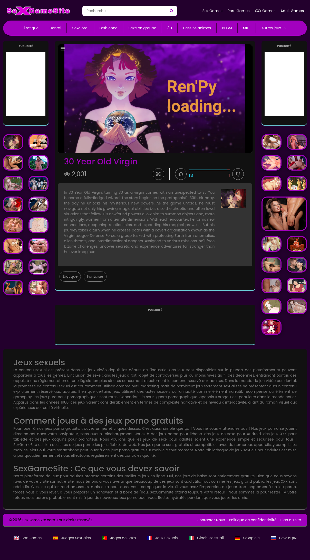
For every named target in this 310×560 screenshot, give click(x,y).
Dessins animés (197, 28)
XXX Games (265, 10)
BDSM (227, 28)
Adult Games (292, 10)
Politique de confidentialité (252, 519)
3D (169, 28)
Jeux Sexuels (163, 537)
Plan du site (290, 519)
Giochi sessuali (207, 537)
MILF (246, 28)
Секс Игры (284, 537)
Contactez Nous (211, 519)
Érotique (31, 28)
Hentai (55, 28)
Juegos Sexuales (72, 537)
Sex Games (212, 10)
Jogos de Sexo (119, 537)
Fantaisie (95, 276)
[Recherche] (171, 11)
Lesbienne (109, 28)
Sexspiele (248, 537)
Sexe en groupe (142, 28)
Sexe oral (80, 28)
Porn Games (239, 10)
